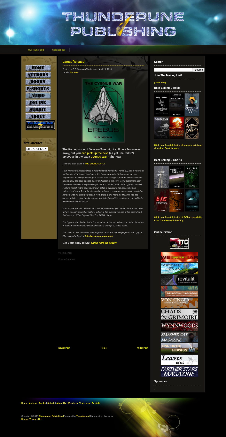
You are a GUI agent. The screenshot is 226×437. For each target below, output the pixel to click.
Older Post (142, 348)
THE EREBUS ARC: (95, 163)
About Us (61, 403)
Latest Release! (74, 61)
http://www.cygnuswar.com (99, 236)
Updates (74, 72)
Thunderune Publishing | (51, 416)
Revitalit (96, 403)
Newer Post (64, 348)
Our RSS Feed (36, 49)
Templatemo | (83, 416)
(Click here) (160, 82)
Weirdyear (73, 403)
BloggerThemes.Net (31, 419)
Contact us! (58, 49)
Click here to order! (104, 242)
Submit (51, 403)
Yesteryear (84, 403)
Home (104, 348)
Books (42, 403)
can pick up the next (95, 153)
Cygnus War (99, 156)
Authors (33, 403)
